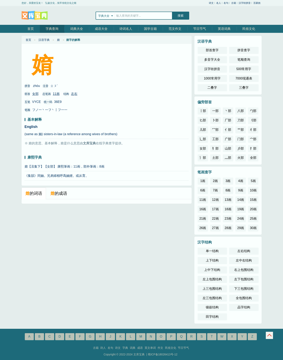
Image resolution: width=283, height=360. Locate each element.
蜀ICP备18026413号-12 (162, 354)
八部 (240, 111)
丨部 (203, 111)
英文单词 (150, 347)
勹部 (253, 111)
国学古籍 (150, 28)
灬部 (228, 157)
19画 (240, 209)
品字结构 (243, 307)
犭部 (215, 148)
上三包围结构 (212, 288)
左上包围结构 (212, 279)
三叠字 (244, 87)
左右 (74, 94)
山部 (228, 148)
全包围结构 (244, 298)
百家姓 (257, 3)
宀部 (253, 139)
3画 (228, 181)
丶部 (228, 111)
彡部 (240, 148)
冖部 (215, 129)
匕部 (203, 120)
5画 (253, 181)
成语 (140, 347)
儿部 (203, 129)
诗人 (103, 347)
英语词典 (224, 28)
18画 (228, 209)
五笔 (27, 102)
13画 (228, 199)
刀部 (240, 120)
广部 (228, 139)
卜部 (215, 120)
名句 (226, 3)
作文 (160, 347)
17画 (215, 209)
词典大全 (76, 28)
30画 (253, 228)
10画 (253, 190)
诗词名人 (125, 28)
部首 (27, 94)
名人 (218, 3)
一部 (215, 111)
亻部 (228, 129)
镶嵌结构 (212, 307)
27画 (215, 228)
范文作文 (175, 28)
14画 (240, 199)
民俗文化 (248, 28)
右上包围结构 (243, 270)
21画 (202, 218)
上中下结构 (212, 270)
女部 (35, 94)
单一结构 (212, 251)
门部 (240, 139)
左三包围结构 (212, 298)
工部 (215, 139)
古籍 (233, 3)
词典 (132, 347)
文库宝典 (35, 15)
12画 (215, 199)
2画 (215, 181)
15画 (253, 199)
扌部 (253, 148)
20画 (253, 209)
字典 (125, 347)
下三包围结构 (243, 288)
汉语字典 (44, 39)
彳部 (253, 129)
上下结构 (212, 260)
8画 (228, 190)
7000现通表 (243, 78)
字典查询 (52, 28)
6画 (202, 190)
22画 (215, 218)
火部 (240, 157)
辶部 (203, 139)
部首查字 (212, 50)
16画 (202, 209)
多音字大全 (212, 59)
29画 (240, 228)
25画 (253, 218)
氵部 (203, 157)
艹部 (240, 129)
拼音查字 (243, 50)
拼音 (27, 85)
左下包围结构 (243, 279)
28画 (228, 228)
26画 (202, 228)
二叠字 (212, 87)
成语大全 (101, 28)
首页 (30, 28)
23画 (228, 218)
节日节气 (199, 28)
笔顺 (27, 110)
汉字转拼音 (245, 3)
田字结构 (212, 316)
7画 (215, 190)
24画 (240, 218)
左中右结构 (244, 260)
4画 (240, 181)
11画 (56, 94)
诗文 (211, 3)
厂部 (228, 120)
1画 (202, 181)
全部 (253, 157)
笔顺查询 (243, 59)
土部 (215, 157)
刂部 (253, 120)
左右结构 (243, 251)
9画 (240, 190)
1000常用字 (212, 78)
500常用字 (243, 69)
